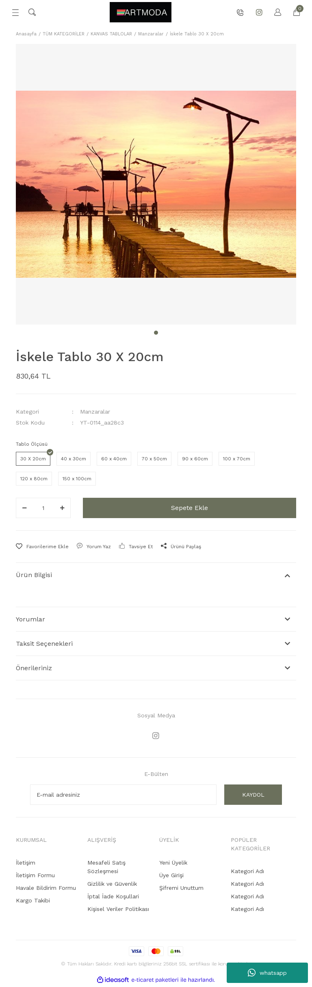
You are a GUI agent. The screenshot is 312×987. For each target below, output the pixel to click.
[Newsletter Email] (123, 796)
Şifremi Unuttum (181, 889)
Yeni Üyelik (173, 864)
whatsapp (267, 972)
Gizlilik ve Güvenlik (112, 885)
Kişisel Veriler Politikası (118, 910)
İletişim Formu (35, 876)
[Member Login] (273, 12)
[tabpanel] (156, 184)
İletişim (25, 864)
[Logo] (140, 12)
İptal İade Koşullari (113, 897)
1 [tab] (156, 333)
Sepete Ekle (189, 508)
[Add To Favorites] (42, 546)
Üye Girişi (171, 876)
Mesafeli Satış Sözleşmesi (106, 868)
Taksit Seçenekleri (44, 643)
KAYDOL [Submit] (253, 796)
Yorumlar (30, 619)
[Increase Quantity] (62, 508)
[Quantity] (43, 508)
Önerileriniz (34, 668)
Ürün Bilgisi (34, 575)
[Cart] (292, 12)
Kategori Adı (247, 872)
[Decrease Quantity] (24, 508)
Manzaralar (95, 411)
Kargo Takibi (33, 901)
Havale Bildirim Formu (46, 889)
